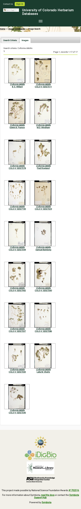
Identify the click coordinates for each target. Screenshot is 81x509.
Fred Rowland (43, 168)
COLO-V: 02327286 (43, 331)
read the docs (47, 495)
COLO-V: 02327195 (17, 209)
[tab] (10, 40)
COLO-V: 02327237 (17, 331)
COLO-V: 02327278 (17, 168)
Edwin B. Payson (17, 127)
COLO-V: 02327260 (43, 290)
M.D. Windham (43, 127)
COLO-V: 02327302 (17, 290)
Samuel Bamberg (43, 250)
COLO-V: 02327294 (17, 250)
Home (2, 29)
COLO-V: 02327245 (17, 413)
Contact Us (8, 4)
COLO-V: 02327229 (43, 209)
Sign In (19, 4)
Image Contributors (16, 29)
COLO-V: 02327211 (43, 87)
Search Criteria (10, 40)
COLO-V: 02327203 (17, 372)
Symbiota (46, 502)
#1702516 (74, 490)
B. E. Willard (17, 87)
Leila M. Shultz (43, 372)
